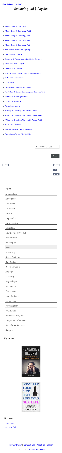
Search (49, 445)
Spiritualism (11, 262)
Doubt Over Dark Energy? (13, 64)
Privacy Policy (15, 445)
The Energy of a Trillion (12, 68)
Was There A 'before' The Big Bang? (17, 50)
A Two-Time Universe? (12, 125)
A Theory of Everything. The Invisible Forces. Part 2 (22, 115)
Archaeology (11, 194)
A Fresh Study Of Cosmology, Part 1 (17, 31)
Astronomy (10, 198)
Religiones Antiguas (15, 315)
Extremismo (11, 301)
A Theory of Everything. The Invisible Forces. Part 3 (22, 120)
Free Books (10, 423)
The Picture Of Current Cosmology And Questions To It (24, 92)
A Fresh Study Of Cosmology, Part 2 (17, 36)
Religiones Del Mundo (15, 320)
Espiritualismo (12, 296)
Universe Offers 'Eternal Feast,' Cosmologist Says (22, 73)
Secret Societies (13, 257)
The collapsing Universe (12, 54)
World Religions (13, 267)
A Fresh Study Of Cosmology (14, 26)
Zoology (9, 271)
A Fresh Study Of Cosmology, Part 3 (17, 40)
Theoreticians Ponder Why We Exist (17, 134)
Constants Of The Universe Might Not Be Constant (22, 59)
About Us (41, 445)
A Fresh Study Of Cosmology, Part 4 (17, 45)
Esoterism (10, 203)
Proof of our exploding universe (15, 97)
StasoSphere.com (37, 450)
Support (9, 330)
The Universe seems (11, 106)
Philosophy (11, 242)
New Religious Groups (16, 233)
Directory (10, 276)
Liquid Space (8, 82)
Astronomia (11, 286)
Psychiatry (10, 252)
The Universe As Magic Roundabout (17, 87)
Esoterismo (11, 291)
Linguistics (11, 218)
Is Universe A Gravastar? (13, 78)
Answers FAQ (11, 427)
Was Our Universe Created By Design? (18, 129)
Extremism (10, 208)
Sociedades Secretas (15, 325)
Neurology (10, 228)
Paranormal (11, 237)
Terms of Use (29, 445)
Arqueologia (11, 281)
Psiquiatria (11, 310)
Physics (9, 247)
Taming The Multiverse (12, 101)
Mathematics (12, 223)
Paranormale (12, 306)
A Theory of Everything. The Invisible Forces (20, 111)
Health (9, 213)
